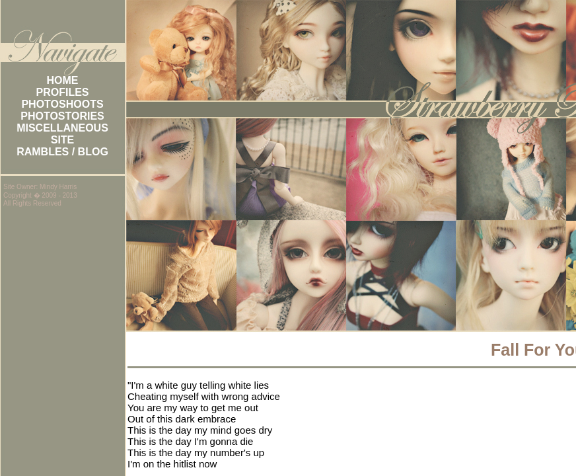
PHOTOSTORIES (62, 116)
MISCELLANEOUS (62, 128)
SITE (63, 139)
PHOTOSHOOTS (62, 104)
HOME (63, 80)
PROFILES (62, 92)
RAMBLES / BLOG (62, 151)
